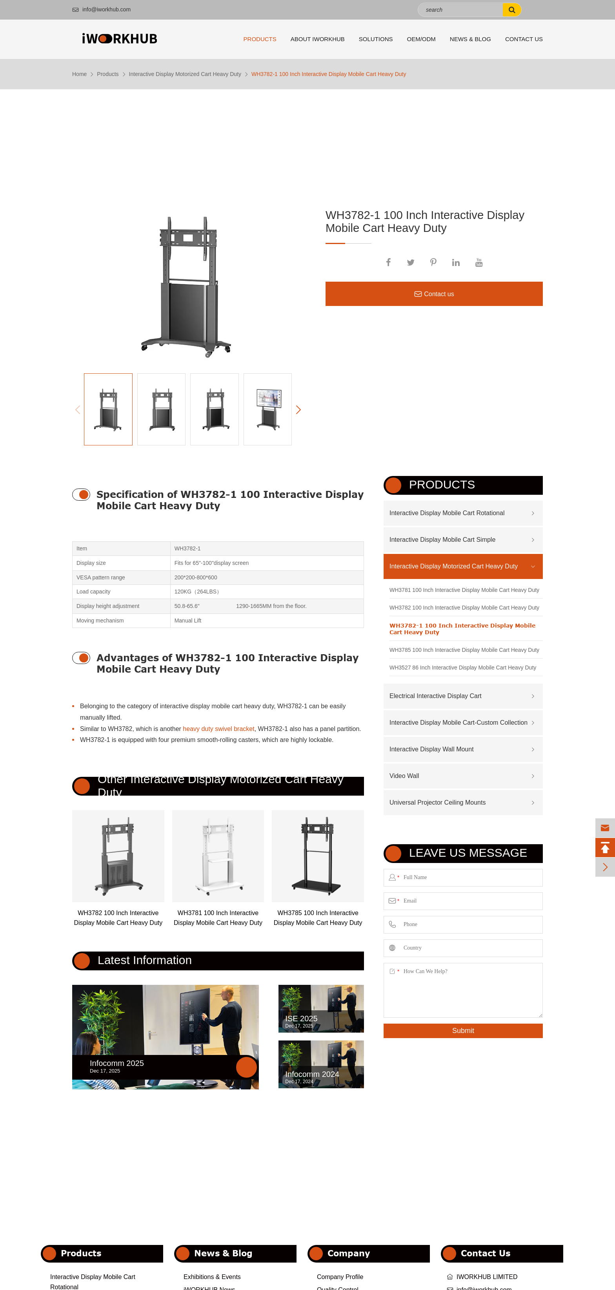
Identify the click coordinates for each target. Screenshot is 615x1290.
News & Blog (470, 39)
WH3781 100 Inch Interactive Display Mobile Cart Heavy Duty (218, 918)
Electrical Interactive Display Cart (435, 696)
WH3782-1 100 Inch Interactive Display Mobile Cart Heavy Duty (328, 74)
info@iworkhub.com (101, 9)
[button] (298, 410)
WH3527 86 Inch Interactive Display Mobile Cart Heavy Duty (462, 667)
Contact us (434, 294)
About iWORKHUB (318, 39)
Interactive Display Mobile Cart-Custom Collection (458, 722)
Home (79, 74)
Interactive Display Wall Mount (431, 749)
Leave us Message (468, 852)
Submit (463, 1031)
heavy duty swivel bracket (218, 729)
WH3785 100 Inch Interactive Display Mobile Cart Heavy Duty (318, 918)
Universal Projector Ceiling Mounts (437, 802)
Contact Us (524, 39)
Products (260, 39)
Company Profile (340, 1277)
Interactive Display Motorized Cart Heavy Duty (185, 74)
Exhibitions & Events (212, 1277)
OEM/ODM (421, 39)
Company (349, 1253)
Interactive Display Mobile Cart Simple (442, 539)
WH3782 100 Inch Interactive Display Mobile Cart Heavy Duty (118, 918)
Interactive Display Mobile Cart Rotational (446, 513)
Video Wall (404, 776)
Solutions (376, 39)
